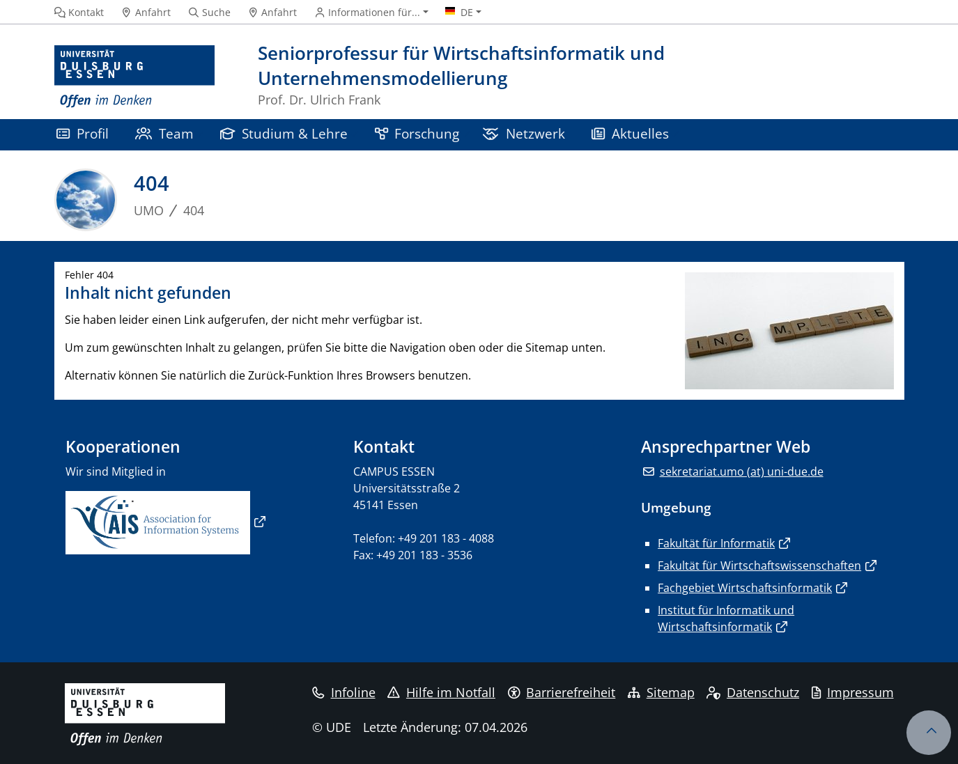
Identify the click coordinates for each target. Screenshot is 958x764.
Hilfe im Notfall (441, 692)
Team (164, 133)
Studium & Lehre (284, 133)
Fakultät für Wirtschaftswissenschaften (759, 565)
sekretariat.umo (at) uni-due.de (742, 471)
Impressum (853, 692)
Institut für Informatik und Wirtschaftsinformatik (726, 618)
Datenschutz (752, 692)
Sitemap (661, 692)
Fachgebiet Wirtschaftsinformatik (745, 587)
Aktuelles (630, 133)
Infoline (344, 692)
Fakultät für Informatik (716, 543)
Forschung (417, 133)
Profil (82, 133)
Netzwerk (523, 133)
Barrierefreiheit (562, 692)
